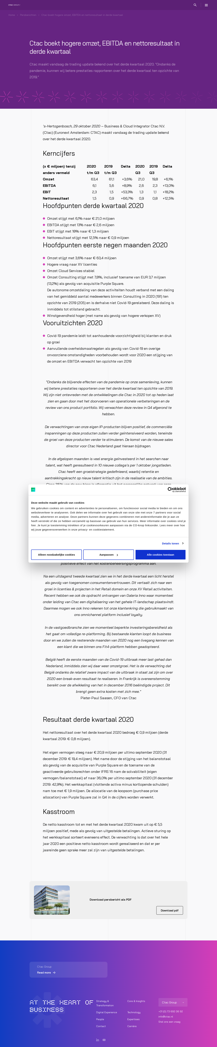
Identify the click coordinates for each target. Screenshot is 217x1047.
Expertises (133, 1019)
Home (12, 15)
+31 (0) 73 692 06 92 (170, 1011)
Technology (134, 1012)
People (100, 1019)
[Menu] (206, 5)
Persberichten (28, 15)
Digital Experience (106, 1012)
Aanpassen (108, 554)
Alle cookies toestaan (160, 554)
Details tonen (170, 543)
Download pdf (170, 910)
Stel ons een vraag (169, 1022)
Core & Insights (136, 1001)
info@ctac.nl (165, 1016)
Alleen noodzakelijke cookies (56, 554)
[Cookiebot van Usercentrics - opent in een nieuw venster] (170, 489)
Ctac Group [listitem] (169, 1002)
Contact (101, 1026)
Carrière (132, 1026)
